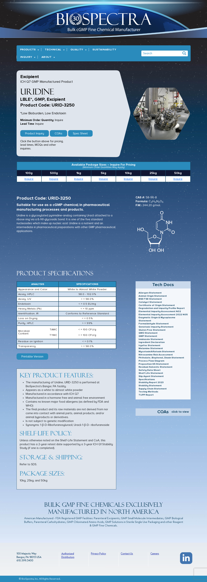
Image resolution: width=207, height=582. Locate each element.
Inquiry (26, 57)
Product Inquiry (34, 133)
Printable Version (32, 356)
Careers (154, 553)
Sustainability (104, 49)
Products (28, 49)
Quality (76, 49)
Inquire (29, 179)
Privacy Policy (98, 553)
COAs (58, 133)
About (46, 57)
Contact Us (127, 553)
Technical (53, 49)
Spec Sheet (80, 133)
